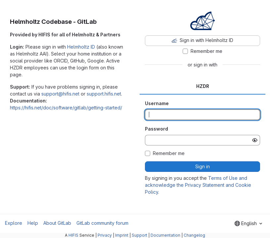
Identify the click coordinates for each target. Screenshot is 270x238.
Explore (13, 223)
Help (32, 223)
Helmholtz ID (81, 47)
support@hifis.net (60, 94)
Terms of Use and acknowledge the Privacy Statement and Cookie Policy (198, 185)
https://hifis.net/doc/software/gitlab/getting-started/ (66, 107)
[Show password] (254, 140)
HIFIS (73, 235)
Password (156, 129)
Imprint (121, 235)
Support (139, 235)
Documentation (165, 235)
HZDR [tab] (202, 86)
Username (157, 103)
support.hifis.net (104, 94)
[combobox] (248, 223)
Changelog (194, 235)
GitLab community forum (102, 223)
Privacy (105, 235)
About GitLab (57, 223)
